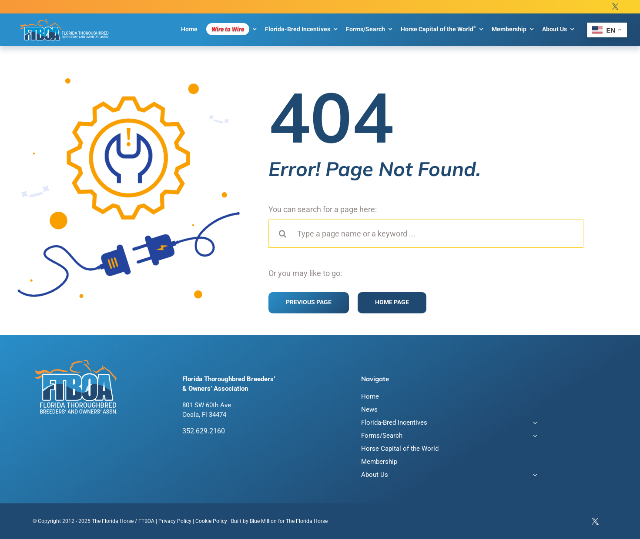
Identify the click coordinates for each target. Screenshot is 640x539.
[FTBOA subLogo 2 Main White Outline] (64, 19)
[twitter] (615, 6)
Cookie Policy (211, 521)
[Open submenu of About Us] (534, 476)
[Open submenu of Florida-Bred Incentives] (534, 424)
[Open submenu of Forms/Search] (534, 437)
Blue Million (263, 521)
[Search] (282, 234)
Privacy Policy (174, 521)
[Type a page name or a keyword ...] (425, 234)
